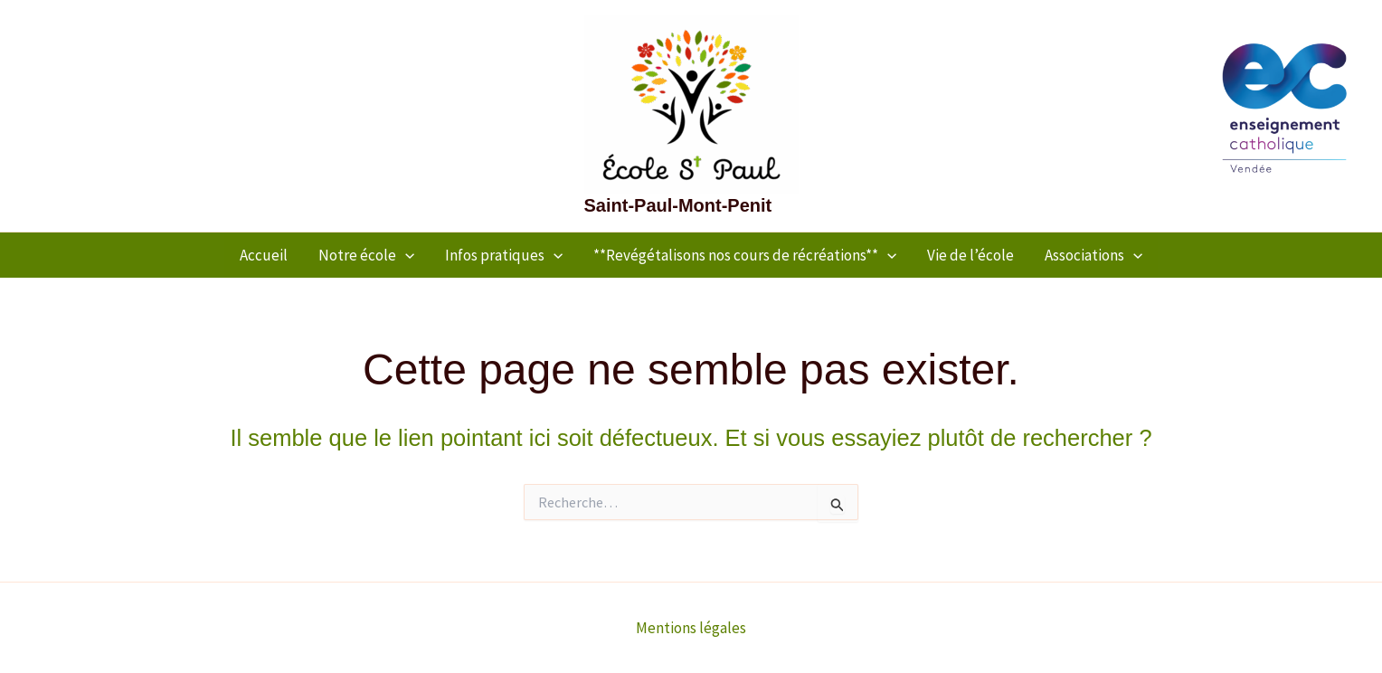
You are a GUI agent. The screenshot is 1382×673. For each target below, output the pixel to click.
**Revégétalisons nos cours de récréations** (744, 255)
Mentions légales (691, 628)
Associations (1093, 255)
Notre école (366, 255)
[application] (405, 255)
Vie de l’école (970, 255)
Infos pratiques (504, 255)
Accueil (264, 255)
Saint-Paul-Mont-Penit (678, 205)
